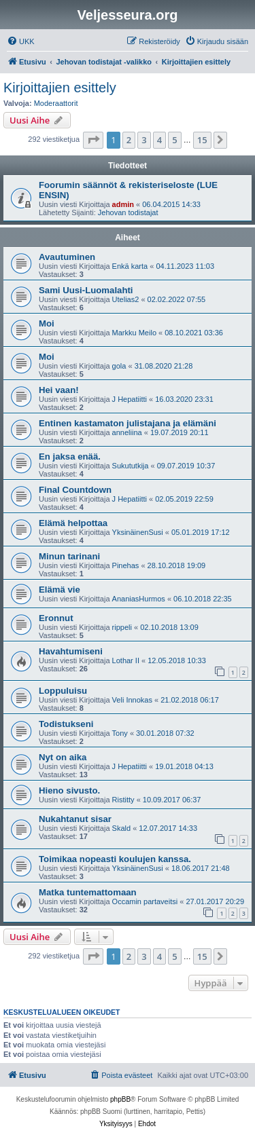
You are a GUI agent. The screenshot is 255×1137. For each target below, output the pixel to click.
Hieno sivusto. (69, 790)
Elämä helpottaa (73, 523)
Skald (121, 828)
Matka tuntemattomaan (88, 892)
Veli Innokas (132, 700)
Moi (46, 323)
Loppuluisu (63, 691)
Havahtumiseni (71, 651)
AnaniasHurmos (138, 599)
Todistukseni (66, 724)
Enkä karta (130, 266)
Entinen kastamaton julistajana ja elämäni (127, 423)
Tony (120, 733)
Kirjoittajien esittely (59, 87)
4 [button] (159, 140)
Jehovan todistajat (128, 212)
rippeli (122, 627)
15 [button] (202, 140)
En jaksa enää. (70, 456)
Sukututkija (130, 466)
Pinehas (125, 565)
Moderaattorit (56, 103)
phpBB (120, 1099)
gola (119, 366)
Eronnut (56, 618)
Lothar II (125, 660)
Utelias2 (125, 299)
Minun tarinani (69, 556)
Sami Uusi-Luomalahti (86, 290)
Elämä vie (59, 589)
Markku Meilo (134, 333)
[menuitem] (21, 41)
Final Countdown (75, 490)
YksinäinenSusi (137, 532)
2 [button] (128, 140)
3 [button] (143, 140)
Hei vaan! (59, 390)
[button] (93, 140)
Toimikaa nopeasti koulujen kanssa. (115, 859)
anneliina (127, 432)
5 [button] (174, 140)
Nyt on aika (62, 757)
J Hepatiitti (129, 399)
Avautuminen (67, 257)
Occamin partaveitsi (145, 901)
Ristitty (123, 800)
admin (123, 204)
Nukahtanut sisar (75, 819)
